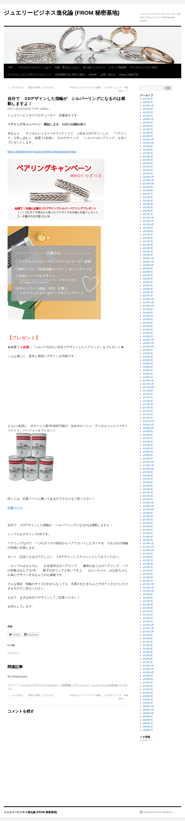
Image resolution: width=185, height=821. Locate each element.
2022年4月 (148, 204)
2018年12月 (148, 339)
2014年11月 (148, 506)
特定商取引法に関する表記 (70, 74)
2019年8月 (148, 312)
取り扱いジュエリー (94, 67)
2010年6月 (148, 686)
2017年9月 (148, 390)
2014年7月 (148, 519)
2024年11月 (148, 119)
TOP (10, 67)
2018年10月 (148, 346)
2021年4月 (148, 244)
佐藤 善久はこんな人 (67, 67)
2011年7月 (148, 642)
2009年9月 (148, 716)
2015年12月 (148, 462)
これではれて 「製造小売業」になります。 (32, 87)
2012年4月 (148, 611)
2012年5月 (148, 608)
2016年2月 (148, 455)
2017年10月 (148, 387)
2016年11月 (148, 424)
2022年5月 (148, 200)
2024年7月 (148, 122)
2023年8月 (148, 149)
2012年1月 (148, 621)
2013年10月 (148, 550)
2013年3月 (148, 574)
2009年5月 (148, 730)
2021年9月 (148, 227)
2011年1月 (148, 662)
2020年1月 (148, 295)
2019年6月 (148, 319)
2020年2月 (148, 292)
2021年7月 (148, 234)
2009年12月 (148, 706)
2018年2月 (148, 373)
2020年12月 (148, 258)
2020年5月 (148, 282)
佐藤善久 (44, 108)
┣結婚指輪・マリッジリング (74, 685)
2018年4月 (148, 367)
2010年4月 (148, 692)
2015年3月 (148, 492)
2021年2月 (148, 251)
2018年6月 (148, 360)
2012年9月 (148, 594)
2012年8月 (148, 597)
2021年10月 (148, 224)
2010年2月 (148, 699)
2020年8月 (148, 272)
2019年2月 (148, 333)
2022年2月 (148, 210)
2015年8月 (148, 475)
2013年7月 (148, 560)
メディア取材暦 (117, 67)
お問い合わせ (108, 74)
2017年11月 (148, 384)
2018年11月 (148, 343)
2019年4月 (148, 326)
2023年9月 (148, 146)
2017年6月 (148, 401)
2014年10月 (148, 509)
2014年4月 (148, 530)
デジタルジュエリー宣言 (143, 67)
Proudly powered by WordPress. (158, 812)
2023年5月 (148, 160)
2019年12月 (148, 299)
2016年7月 (148, 438)
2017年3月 (148, 411)
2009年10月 (148, 713)
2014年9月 (148, 513)
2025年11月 (148, 105)
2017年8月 (148, 394)
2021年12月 (148, 217)
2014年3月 (148, 533)
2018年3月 (148, 370)
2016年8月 (148, 435)
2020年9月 (148, 268)
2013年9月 (148, 553)
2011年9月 (148, 635)
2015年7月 (148, 479)
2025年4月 (148, 109)
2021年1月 (148, 255)
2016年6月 (148, 441)
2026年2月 (148, 102)
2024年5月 (148, 129)
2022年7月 (148, 194)
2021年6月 (148, 238)
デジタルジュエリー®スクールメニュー (30, 74)
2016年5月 (148, 445)
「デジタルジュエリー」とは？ (34, 67)
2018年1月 (148, 377)
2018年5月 (148, 363)
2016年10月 (148, 428)
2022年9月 (148, 187)
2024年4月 (148, 132)
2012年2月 (148, 618)
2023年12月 (148, 139)
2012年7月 (148, 601)
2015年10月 (148, 468)
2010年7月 (148, 682)
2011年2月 (148, 659)
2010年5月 (148, 689)
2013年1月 (148, 580)
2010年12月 (148, 665)
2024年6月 (148, 126)
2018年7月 (148, 356)
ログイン (147, 740)
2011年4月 (148, 652)
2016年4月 (148, 448)
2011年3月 (148, 655)
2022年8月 (148, 190)
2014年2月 (148, 536)
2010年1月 (148, 703)
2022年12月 (148, 177)
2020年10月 (148, 265)
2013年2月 (148, 577)
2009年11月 (148, 709)
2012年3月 (148, 614)
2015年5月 (148, 485)
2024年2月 (148, 136)
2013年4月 (148, 570)
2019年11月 (148, 302)
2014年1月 (148, 540)
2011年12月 (148, 625)
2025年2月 (148, 115)
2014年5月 (148, 526)
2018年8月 (148, 353)
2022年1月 (148, 214)
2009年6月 (148, 726)
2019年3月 (148, 329)
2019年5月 (148, 322)
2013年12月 (148, 543)
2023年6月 (148, 156)
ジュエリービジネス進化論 (104, 685)
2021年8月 (148, 231)
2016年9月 (148, 431)
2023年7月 (148, 153)
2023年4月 (148, 163)
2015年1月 (148, 499)
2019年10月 (148, 306)
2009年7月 (148, 723)
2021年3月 (148, 248)
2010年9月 (148, 675)
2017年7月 (148, 397)
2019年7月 (148, 316)
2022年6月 (148, 197)
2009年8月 (148, 720)
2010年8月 (148, 679)
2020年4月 (148, 285)
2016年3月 (148, 451)
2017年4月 (148, 407)
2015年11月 (148, 465)
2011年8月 (148, 638)
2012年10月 (148, 591)
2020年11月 (148, 261)
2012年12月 (148, 584)
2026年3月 (148, 98)
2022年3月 (148, 207)
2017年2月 (148, 414)
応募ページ (15, 507)
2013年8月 (148, 557)
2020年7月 (148, 275)
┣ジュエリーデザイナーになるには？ (39, 685)
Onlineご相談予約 (129, 74)
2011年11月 (148, 628)
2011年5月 (148, 648)
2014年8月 (148, 516)
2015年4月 (148, 489)
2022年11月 (148, 180)
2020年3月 (148, 289)
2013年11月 (148, 547)
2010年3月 (148, 696)
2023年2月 (148, 170)
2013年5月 (148, 567)
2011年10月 (148, 631)
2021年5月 (148, 241)
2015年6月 (148, 482)
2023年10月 (148, 143)
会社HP (93, 74)
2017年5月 (148, 404)
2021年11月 (148, 221)
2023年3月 (148, 166)
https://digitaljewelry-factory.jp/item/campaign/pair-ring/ (42, 151)
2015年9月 (148, 472)
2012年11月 (148, 587)
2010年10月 (148, 672)
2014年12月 (148, 502)
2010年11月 (148, 669)
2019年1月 (148, 336)
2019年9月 (148, 309)
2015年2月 (148, 496)
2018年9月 (148, 350)
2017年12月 (148, 380)
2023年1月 (148, 173)
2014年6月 (148, 523)
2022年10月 (148, 183)
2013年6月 (148, 563)
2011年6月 (148, 645)
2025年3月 (148, 112)
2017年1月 (148, 418)
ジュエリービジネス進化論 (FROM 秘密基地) (61, 13)
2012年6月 (148, 604)
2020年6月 (148, 278)
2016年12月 (148, 421)
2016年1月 (148, 458)
